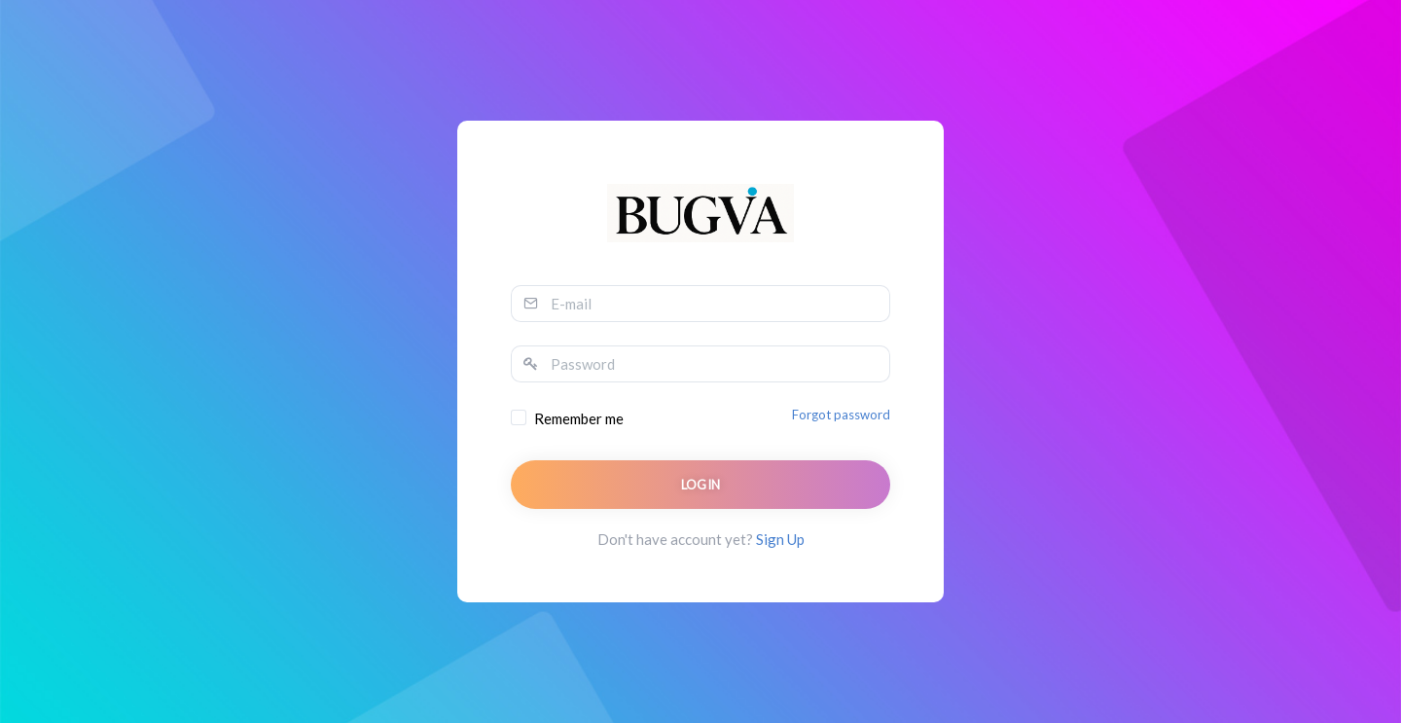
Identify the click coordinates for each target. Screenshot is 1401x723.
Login (701, 484)
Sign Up (780, 539)
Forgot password (841, 414)
